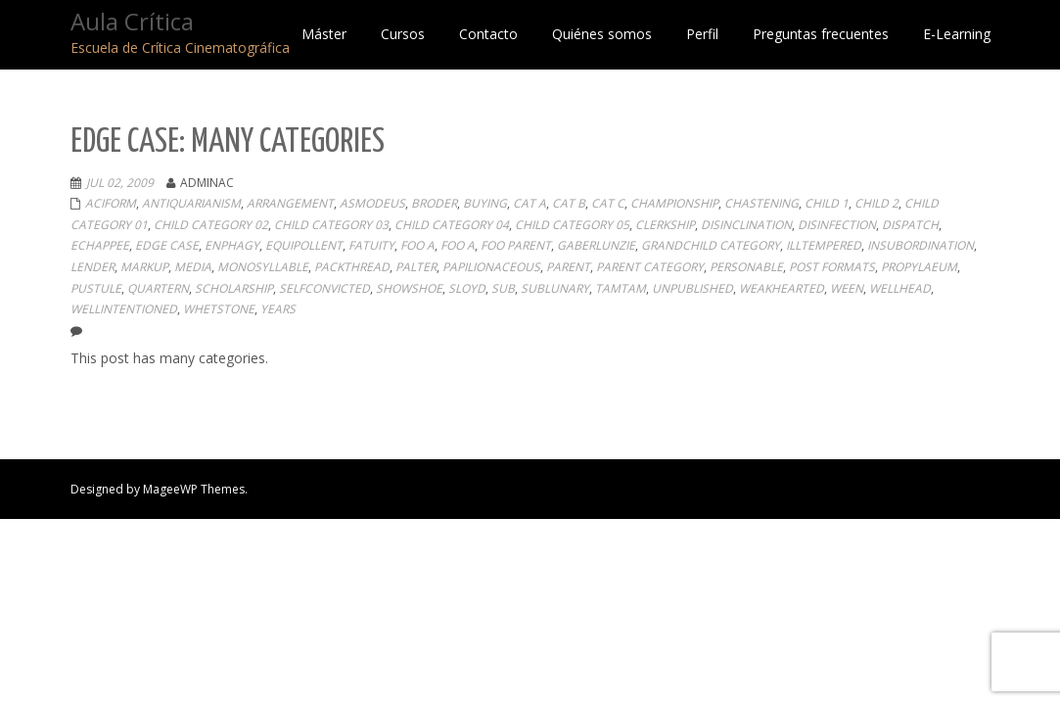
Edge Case (167, 245)
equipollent (304, 245)
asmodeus (372, 203)
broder (434, 203)
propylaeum (919, 266)
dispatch (910, 224)
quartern (158, 288)
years (278, 309)
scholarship (234, 288)
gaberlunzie (596, 245)
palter (416, 266)
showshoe (409, 288)
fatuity (371, 245)
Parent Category (650, 266)
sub (503, 288)
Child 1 (827, 203)
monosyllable (262, 266)
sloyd (466, 288)
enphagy (232, 245)
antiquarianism (191, 203)
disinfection (837, 224)
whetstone (218, 309)
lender (92, 266)
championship (674, 203)
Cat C (607, 203)
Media (192, 266)
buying (485, 203)
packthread (352, 266)
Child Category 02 (211, 224)
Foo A (417, 245)
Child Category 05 (572, 224)
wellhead (900, 288)
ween (846, 288)
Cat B (568, 203)
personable (746, 266)
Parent (568, 266)
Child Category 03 (331, 224)
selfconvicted (324, 288)
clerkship (665, 224)
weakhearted (781, 288)
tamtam (620, 288)
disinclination (746, 224)
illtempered (823, 245)
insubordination (920, 245)
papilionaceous (491, 266)
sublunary (555, 288)
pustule (95, 288)
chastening (761, 203)
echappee (99, 245)
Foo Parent (516, 245)
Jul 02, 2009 (120, 182)
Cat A (529, 203)
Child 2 (876, 203)
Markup (144, 266)
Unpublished (692, 288)
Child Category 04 (451, 224)
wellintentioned (123, 309)
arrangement (290, 203)
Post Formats (832, 266)
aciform (110, 203)
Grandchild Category (710, 245)
